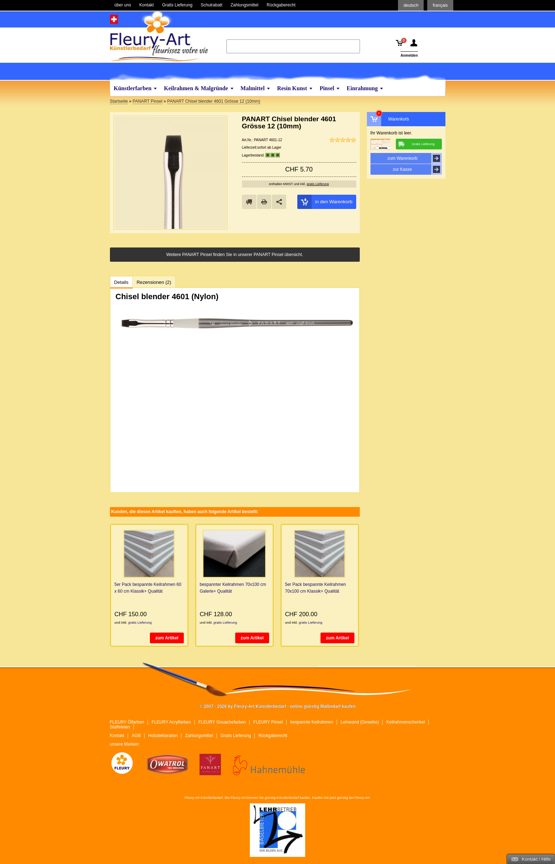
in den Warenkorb (325, 202)
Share (279, 202)
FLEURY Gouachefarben (222, 722)
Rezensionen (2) (154, 282)
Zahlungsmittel (199, 735)
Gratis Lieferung (236, 735)
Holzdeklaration (163, 735)
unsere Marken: (125, 744)
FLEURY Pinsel (268, 722)
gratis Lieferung (318, 184)
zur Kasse (417, 169)
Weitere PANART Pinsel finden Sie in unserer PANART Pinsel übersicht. (234, 254)
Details (121, 282)
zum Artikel (166, 637)
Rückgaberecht (272, 735)
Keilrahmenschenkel (406, 722)
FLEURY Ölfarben (127, 722)
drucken (264, 202)
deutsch (410, 5)
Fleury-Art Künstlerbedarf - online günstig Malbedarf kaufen (159, 37)
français (440, 5)
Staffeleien (120, 727)
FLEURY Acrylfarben (171, 722)
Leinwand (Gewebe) (359, 722)
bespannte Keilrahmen (311, 722)
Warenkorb (398, 119)
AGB (136, 735)
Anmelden (409, 55)
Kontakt (117, 735)
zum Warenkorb (414, 158)
